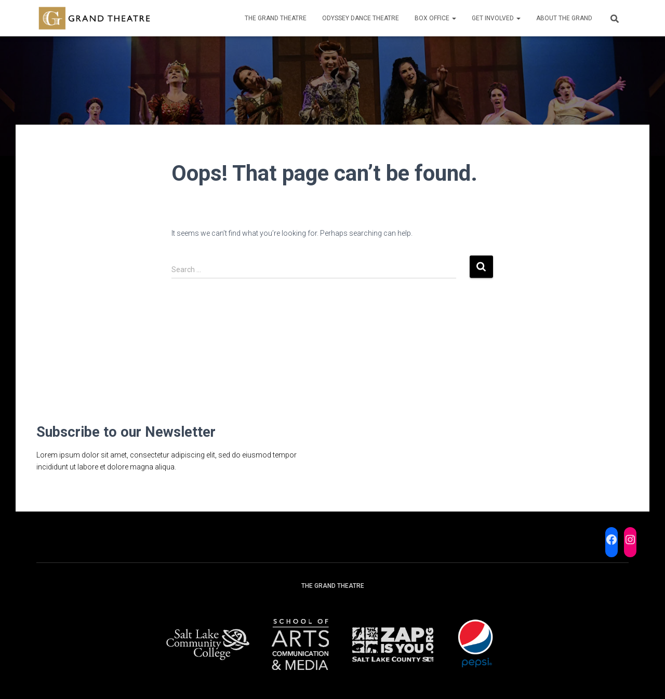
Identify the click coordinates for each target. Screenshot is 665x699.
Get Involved (496, 18)
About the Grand (564, 18)
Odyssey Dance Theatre (360, 18)
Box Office (435, 18)
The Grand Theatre (276, 18)
